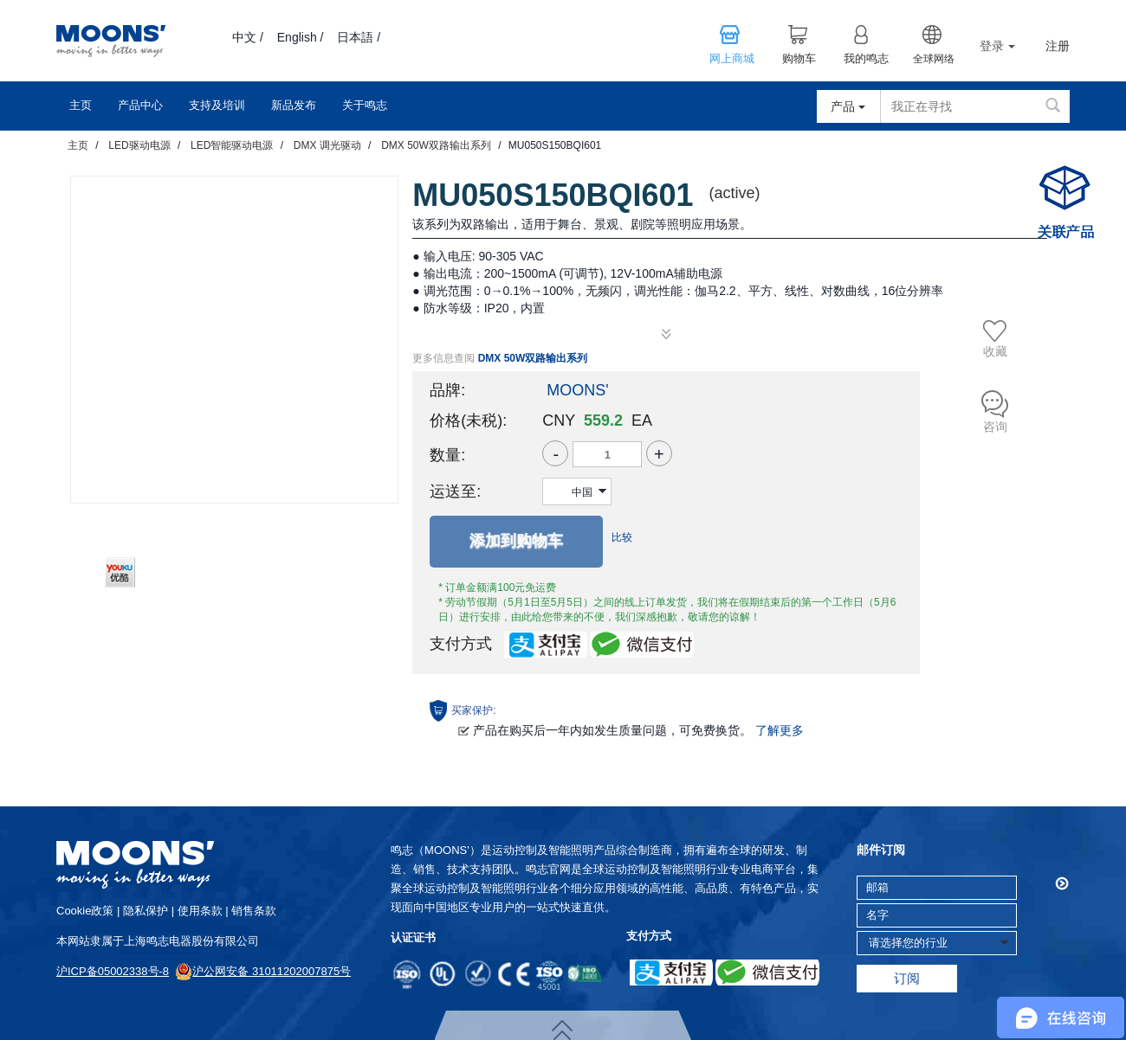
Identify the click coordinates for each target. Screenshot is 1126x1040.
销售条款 (253, 910)
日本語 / (358, 37)
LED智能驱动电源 (232, 145)
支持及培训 (217, 105)
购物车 (799, 59)
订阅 (907, 978)
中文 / (247, 37)
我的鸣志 (866, 59)
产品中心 (140, 105)
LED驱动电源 (139, 145)
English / (300, 37)
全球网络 (934, 59)
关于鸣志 (364, 105)
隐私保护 (145, 910)
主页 (80, 105)
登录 (997, 46)
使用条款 (200, 910)
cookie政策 (84, 910)
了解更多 (779, 730)
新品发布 (293, 105)
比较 (622, 537)
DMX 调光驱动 (327, 145)
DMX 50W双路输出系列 (436, 145)
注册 (1057, 46)
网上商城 (731, 59)
